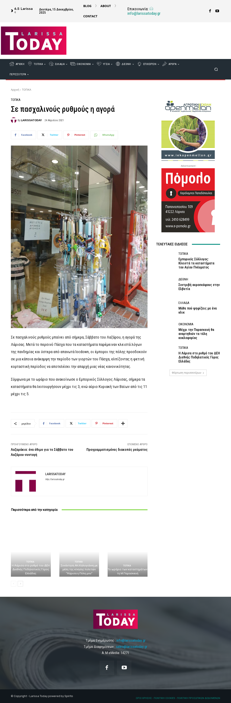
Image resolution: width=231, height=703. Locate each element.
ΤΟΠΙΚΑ (26, 89)
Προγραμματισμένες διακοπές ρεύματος (117, 449)
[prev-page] (13, 584)
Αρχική (15, 89)
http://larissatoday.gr (54, 479)
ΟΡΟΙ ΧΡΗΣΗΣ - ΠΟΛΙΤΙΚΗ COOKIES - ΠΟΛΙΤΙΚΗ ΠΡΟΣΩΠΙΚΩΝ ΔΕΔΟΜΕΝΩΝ (178, 698)
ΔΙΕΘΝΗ (183, 279)
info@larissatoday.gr (144, 11)
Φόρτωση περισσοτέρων (188, 372)
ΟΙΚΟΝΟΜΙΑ (185, 324)
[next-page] (20, 584)
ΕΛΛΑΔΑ (183, 303)
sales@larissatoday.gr (131, 646)
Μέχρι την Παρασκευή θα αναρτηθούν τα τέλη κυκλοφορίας (196, 334)
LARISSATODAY (31, 120)
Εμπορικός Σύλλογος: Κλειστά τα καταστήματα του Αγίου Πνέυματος (196, 263)
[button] (216, 69)
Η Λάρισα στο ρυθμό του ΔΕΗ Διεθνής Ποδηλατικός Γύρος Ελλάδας (31, 569)
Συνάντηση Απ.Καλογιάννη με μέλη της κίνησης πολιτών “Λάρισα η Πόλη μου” (79, 569)
